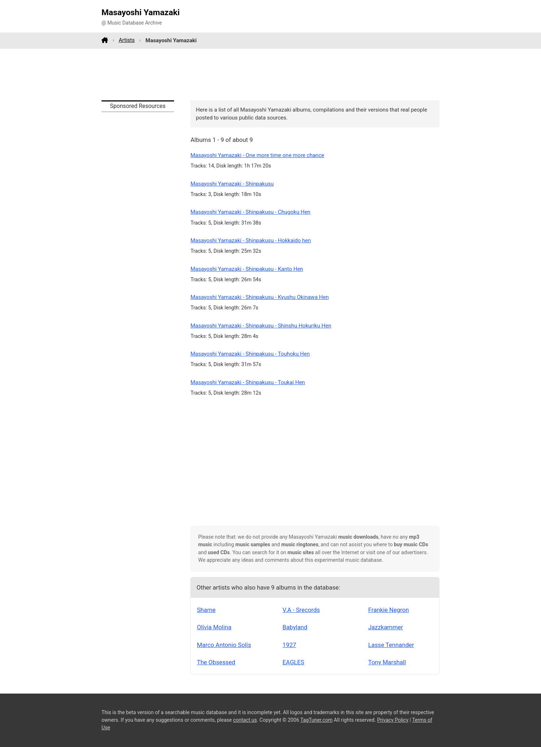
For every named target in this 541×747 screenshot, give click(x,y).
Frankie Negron (388, 609)
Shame (206, 609)
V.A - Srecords (301, 609)
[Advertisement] (270, 74)
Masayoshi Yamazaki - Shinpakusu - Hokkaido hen (250, 240)
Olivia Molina (214, 627)
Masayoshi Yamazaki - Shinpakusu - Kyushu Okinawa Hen (259, 297)
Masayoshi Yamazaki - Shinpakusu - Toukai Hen (247, 382)
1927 (289, 644)
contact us (245, 720)
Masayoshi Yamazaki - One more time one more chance (257, 155)
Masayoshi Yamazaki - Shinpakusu (231, 184)
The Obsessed (216, 662)
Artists (127, 40)
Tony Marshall (387, 662)
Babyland (294, 627)
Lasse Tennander (391, 644)
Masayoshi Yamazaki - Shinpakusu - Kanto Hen (246, 269)
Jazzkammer (385, 627)
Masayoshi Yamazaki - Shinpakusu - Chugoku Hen (250, 212)
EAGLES (293, 662)
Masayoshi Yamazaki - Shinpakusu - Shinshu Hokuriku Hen (260, 325)
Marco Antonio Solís (224, 644)
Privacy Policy (392, 720)
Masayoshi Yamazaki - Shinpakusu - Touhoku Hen (250, 354)
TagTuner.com (316, 720)
